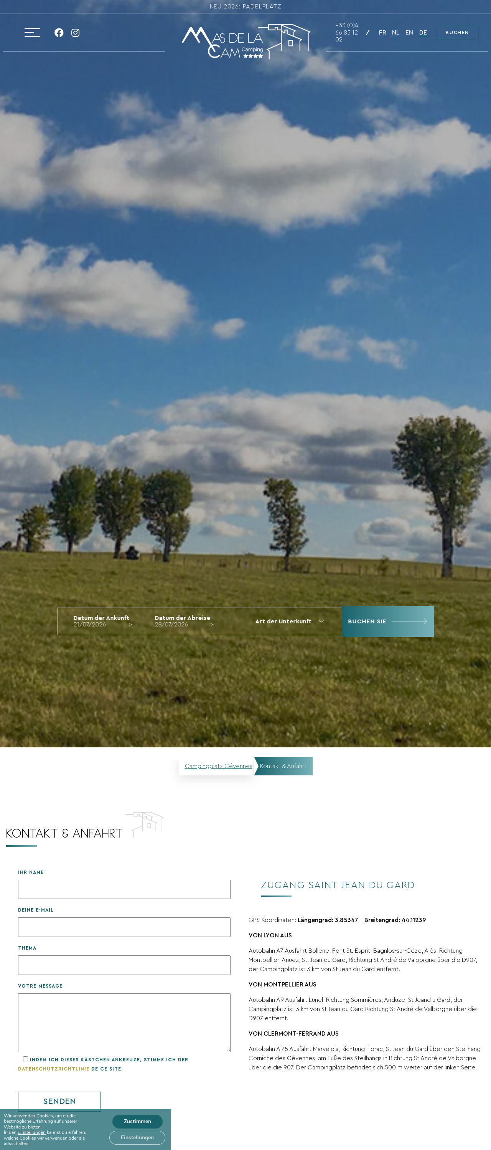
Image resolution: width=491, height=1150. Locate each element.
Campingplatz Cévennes (218, 766)
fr (382, 33)
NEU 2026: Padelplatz (246, 6)
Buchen (457, 32)
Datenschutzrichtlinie (53, 1069)
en (409, 33)
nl (395, 33)
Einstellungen (32, 1132)
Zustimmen (137, 1121)
